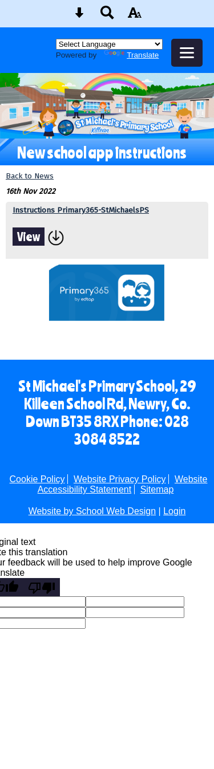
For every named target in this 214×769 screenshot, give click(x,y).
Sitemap (157, 489)
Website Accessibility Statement (123, 484)
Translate (131, 55)
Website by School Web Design (92, 511)
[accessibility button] (134, 16)
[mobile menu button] (187, 53)
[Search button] (107, 16)
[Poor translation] (41, 587)
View (28, 236)
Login (174, 511)
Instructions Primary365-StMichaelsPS (81, 210)
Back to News (30, 176)
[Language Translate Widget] (109, 44)
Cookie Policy (37, 479)
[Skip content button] (79, 16)
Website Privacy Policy (120, 479)
